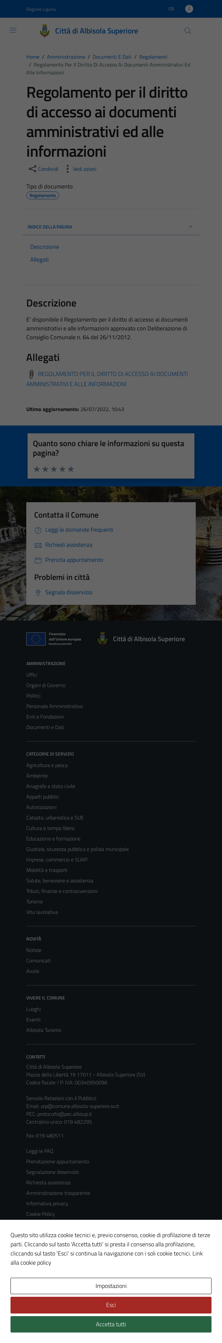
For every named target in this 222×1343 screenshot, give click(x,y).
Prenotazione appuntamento (57, 1161)
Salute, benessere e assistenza (59, 880)
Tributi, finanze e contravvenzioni (62, 891)
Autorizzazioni (41, 807)
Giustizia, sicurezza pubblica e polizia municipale (77, 849)
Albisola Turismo (43, 1030)
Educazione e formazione (53, 838)
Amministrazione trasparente (58, 1193)
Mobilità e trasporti (46, 870)
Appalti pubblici (42, 796)
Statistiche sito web (48, 1256)
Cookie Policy (40, 1214)
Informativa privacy (47, 1203)
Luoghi (33, 1009)
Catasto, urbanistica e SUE (55, 817)
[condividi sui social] (43, 169)
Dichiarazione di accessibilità (56, 1235)
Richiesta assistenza (48, 1182)
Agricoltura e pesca (47, 765)
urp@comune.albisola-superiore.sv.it (80, 1106)
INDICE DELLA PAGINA (111, 227)
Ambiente (37, 776)
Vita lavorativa (42, 912)
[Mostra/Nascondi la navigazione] (13, 30)
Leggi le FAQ (40, 1151)
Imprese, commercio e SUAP (56, 859)
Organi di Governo (45, 685)
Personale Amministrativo (54, 706)
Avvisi (32, 971)
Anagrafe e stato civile (50, 786)
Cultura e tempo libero (50, 828)
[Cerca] (188, 31)
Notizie (33, 950)
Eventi (33, 1019)
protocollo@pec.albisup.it (64, 1114)
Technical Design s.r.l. (71, 1324)
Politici (33, 696)
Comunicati (38, 960)
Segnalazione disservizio (52, 1172)
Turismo (34, 901)
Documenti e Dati (45, 727)
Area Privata (39, 1283)
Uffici (31, 675)
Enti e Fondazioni (45, 717)
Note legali (38, 1224)
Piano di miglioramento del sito (59, 1245)
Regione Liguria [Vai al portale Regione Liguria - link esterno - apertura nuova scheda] (41, 9)
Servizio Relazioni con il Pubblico (61, 1098)
